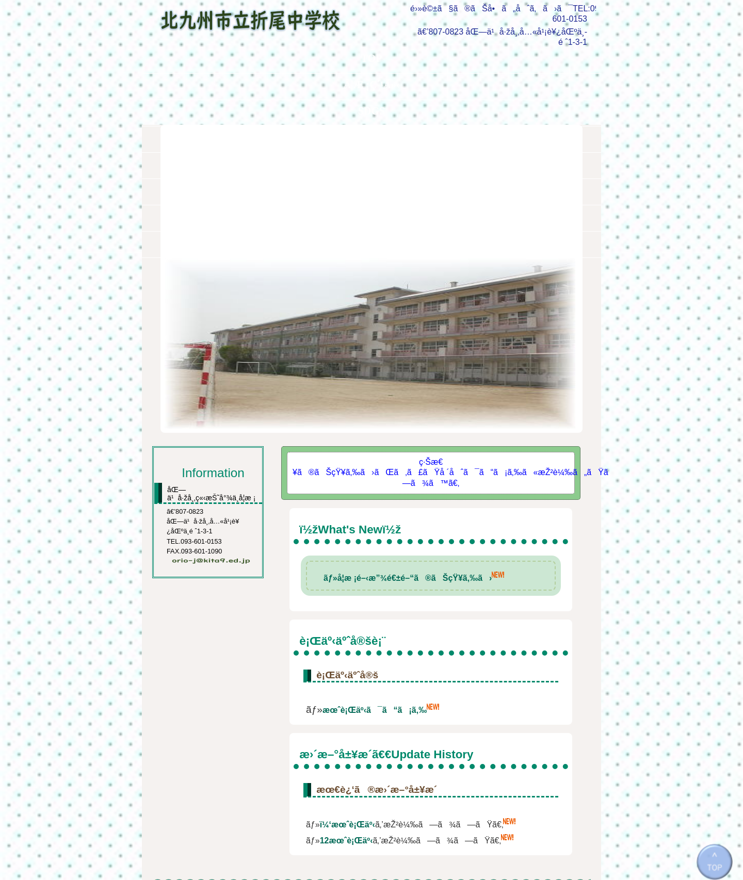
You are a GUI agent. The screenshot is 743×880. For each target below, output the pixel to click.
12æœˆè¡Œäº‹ (346, 711)
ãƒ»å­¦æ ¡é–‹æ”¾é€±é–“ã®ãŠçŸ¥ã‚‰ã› (408, 449)
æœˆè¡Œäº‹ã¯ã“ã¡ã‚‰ (374, 581)
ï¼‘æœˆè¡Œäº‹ (347, 695)
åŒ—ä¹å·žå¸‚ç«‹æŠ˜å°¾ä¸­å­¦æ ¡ (259, 16)
